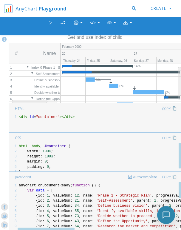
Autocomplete (145, 177)
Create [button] (161, 8)
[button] (111, 26)
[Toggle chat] (166, 215)
